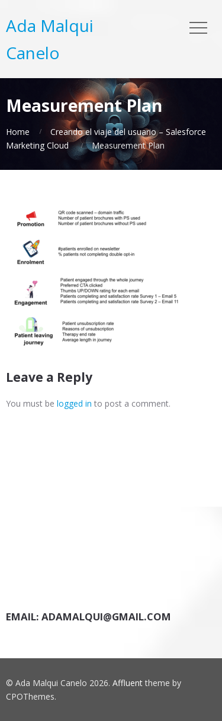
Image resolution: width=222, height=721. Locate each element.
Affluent (127, 682)
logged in (74, 403)
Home (18, 131)
